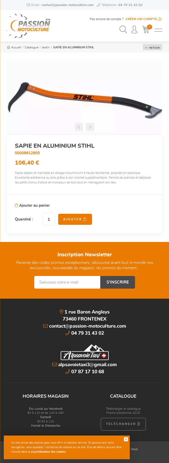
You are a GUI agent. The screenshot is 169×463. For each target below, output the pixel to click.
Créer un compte (143, 19)
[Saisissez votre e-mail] (67, 282)
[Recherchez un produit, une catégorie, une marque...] (123, 30)
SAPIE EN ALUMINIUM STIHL (73, 47)
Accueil (14, 47)
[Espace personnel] (134, 30)
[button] (79, 127)
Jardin (46, 47)
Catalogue (31, 47)
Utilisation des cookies (51, 451)
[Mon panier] (146, 30)
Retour (152, 47)
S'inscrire (118, 282)
